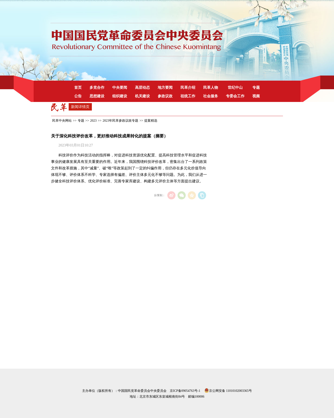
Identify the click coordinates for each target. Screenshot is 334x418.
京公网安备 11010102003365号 (228, 390)
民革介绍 (187, 87)
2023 (93, 120)
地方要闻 (165, 87)
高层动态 (142, 87)
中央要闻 (119, 87)
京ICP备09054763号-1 (185, 391)
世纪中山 (235, 87)
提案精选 (150, 120)
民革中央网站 (62, 120)
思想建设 (97, 96)
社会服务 (210, 96)
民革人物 (210, 87)
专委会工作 (235, 96)
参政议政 (165, 96)
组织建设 (119, 96)
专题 (256, 87)
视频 (256, 96)
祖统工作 (187, 96)
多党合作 (97, 87)
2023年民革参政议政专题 (120, 120)
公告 (78, 96)
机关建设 (142, 96)
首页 (78, 87)
